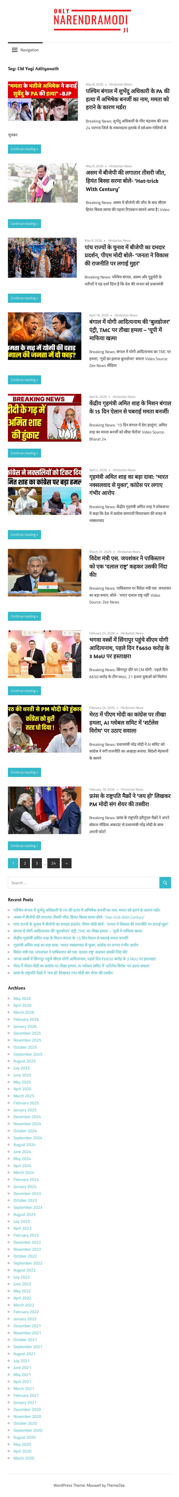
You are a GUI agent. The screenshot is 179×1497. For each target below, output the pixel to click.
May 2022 (22, 1291)
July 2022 (22, 1277)
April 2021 (22, 1382)
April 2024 (22, 1166)
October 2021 (25, 1340)
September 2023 (28, 1207)
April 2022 (22, 1298)
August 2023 (25, 1214)
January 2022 (25, 1319)
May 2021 (22, 1374)
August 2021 (25, 1354)
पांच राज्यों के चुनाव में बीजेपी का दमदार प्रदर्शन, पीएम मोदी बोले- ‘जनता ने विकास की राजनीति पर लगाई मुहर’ (126, 255)
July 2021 (22, 1361)
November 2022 (27, 1249)
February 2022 (26, 1312)
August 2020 (25, 1437)
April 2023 (22, 1228)
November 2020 (27, 1416)
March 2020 (24, 1458)
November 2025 (27, 1040)
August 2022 (25, 1270)
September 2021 (28, 1347)
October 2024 (25, 1131)
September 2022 (28, 1263)
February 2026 (26, 1019)
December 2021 (27, 1326)
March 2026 (24, 1012)
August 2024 (25, 1145)
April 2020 (22, 1451)
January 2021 (25, 1402)
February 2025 (26, 1103)
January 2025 (25, 1110)
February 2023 (26, 1235)
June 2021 (22, 1367)
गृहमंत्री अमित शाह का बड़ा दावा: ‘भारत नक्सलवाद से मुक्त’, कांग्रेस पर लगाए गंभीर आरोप (128, 485)
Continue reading (23, 149)
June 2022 (22, 1284)
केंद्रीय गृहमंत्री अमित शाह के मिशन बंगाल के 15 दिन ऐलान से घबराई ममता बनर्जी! (71, 938)
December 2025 (27, 1033)
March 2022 (24, 1305)
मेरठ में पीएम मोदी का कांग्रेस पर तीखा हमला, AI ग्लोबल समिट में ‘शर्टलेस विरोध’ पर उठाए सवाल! (127, 722)
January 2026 (25, 1026)
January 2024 (25, 1186)
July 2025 (22, 1068)
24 (53, 863)
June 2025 (22, 1075)
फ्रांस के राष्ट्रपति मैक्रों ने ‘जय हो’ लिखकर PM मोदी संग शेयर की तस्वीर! (63, 973)
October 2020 (25, 1423)
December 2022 (27, 1242)
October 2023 (25, 1200)
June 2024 (22, 1152)
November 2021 (27, 1333)
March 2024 (24, 1172)
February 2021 (26, 1395)
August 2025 (25, 1061)
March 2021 (24, 1389)
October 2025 (25, 1047)
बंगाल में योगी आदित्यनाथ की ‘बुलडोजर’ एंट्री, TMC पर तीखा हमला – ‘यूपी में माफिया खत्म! (129, 330)
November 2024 (27, 1124)
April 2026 (22, 1005)
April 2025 (22, 1089)
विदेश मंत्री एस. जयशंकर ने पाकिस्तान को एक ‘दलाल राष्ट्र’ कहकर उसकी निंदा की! (128, 566)
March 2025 (24, 1096)
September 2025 (28, 1054)
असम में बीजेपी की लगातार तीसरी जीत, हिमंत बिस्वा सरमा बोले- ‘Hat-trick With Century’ (126, 180)
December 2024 (27, 1117)
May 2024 (22, 1159)
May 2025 (22, 1082)
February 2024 (26, 1179)
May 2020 (22, 1444)
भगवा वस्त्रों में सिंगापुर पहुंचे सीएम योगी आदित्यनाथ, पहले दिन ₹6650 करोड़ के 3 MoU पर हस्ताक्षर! (129, 648)
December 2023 (27, 1193)
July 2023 (22, 1221)
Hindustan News (120, 84)
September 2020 (28, 1430)
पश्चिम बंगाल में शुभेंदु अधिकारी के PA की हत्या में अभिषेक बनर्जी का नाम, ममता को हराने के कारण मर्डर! (127, 99)
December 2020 (27, 1409)
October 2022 (25, 1256)
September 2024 (28, 1138)
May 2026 (22, 998)
